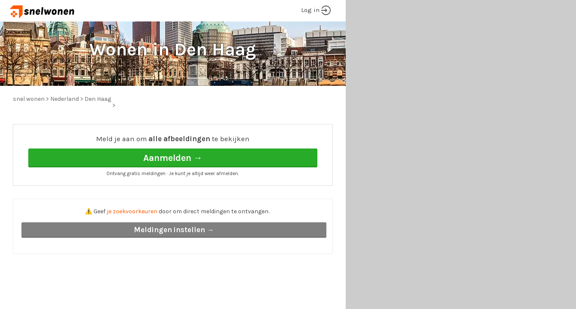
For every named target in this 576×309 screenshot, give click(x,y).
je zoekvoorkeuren (132, 211)
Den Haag (97, 99)
